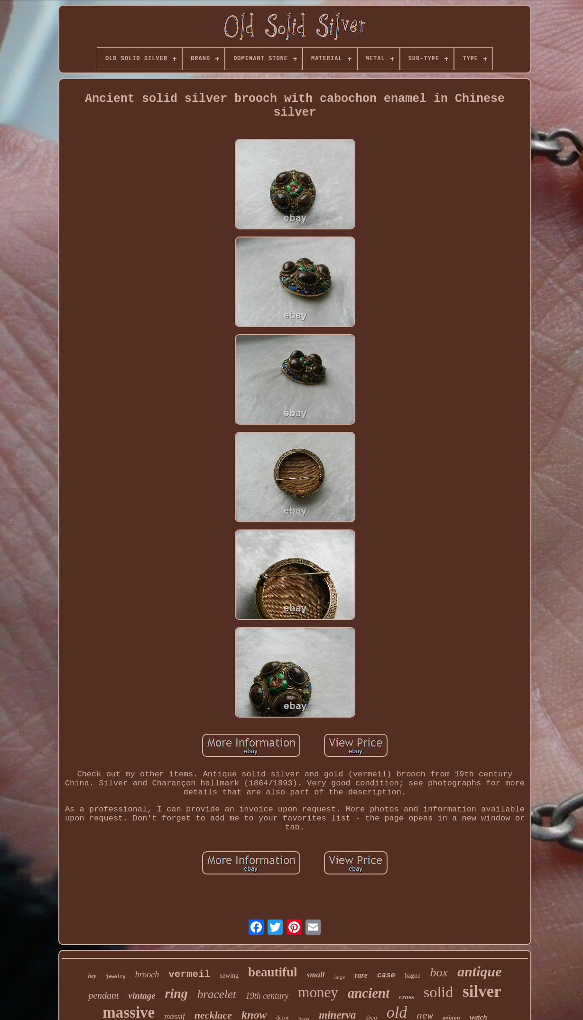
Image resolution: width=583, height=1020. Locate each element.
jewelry (116, 977)
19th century (267, 996)
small (316, 974)
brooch (147, 974)
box (439, 972)
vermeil (189, 974)
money (318, 992)
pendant (103, 995)
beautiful (272, 972)
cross (406, 997)
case (386, 975)
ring (176, 993)
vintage (142, 996)
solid (438, 992)
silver (482, 991)
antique (479, 971)
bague (412, 975)
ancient (369, 993)
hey (92, 976)
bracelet (216, 994)
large (339, 977)
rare (361, 975)
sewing (229, 975)
